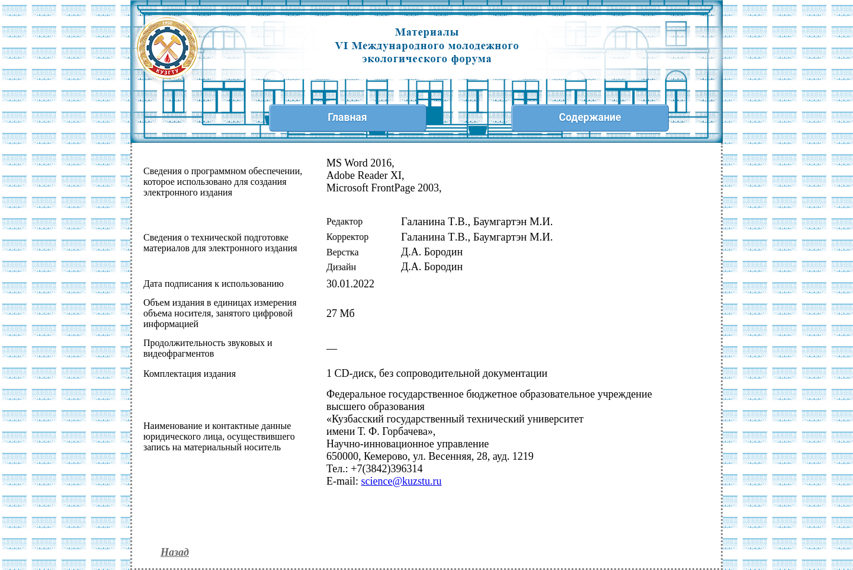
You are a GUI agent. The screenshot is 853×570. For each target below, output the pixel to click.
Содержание (590, 117)
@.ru (401, 481)
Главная (347, 117)
